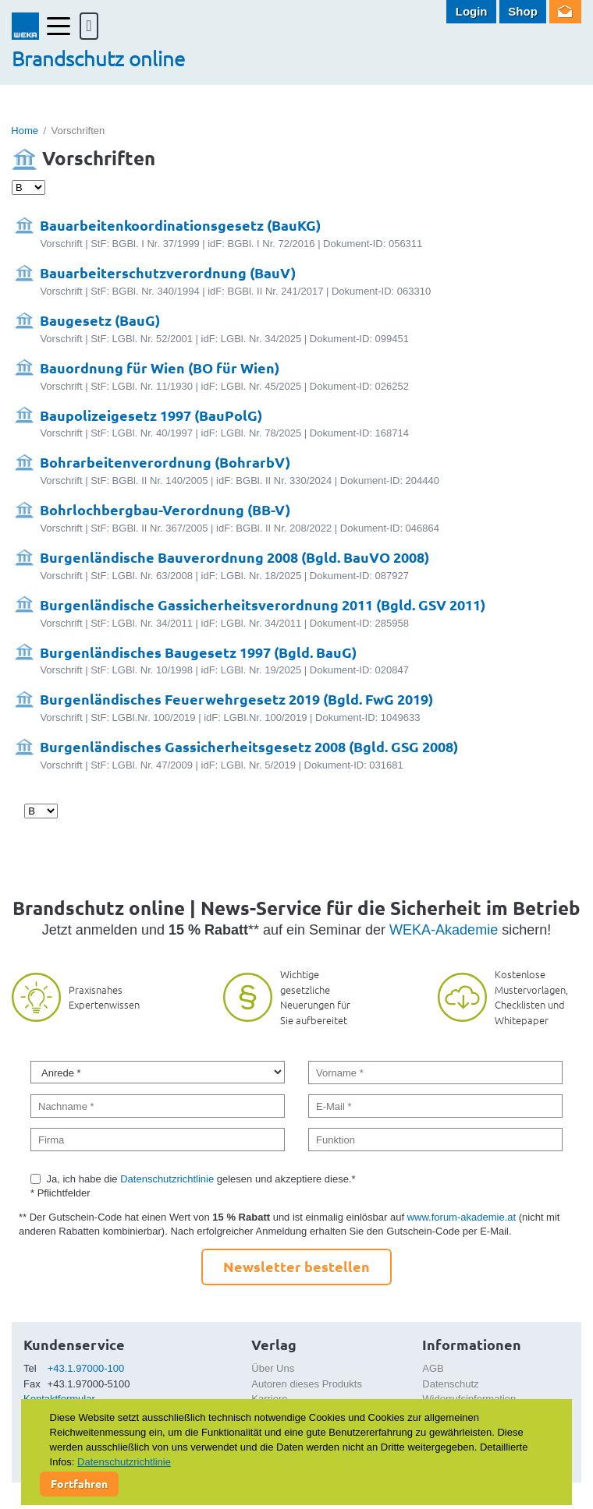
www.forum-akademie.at (461, 1217)
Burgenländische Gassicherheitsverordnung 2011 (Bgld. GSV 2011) (262, 604)
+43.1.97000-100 (86, 1368)
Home (24, 130)
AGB (432, 1368)
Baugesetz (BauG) (100, 320)
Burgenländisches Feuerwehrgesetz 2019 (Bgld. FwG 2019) (236, 699)
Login (472, 11)
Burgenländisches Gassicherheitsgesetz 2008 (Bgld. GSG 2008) (249, 746)
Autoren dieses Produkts (306, 1384)
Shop (523, 11)
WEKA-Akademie (443, 930)
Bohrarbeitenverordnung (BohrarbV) (165, 462)
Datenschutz (450, 1384)
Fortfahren (79, 1483)
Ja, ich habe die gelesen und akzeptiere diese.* (201, 1179)
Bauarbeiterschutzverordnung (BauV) (168, 272)
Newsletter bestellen (296, 1266)
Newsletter (565, 11)
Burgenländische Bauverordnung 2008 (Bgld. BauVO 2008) (234, 557)
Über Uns (272, 1368)
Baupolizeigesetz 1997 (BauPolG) (151, 415)
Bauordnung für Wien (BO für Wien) (159, 367)
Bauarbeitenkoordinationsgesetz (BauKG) (180, 225)
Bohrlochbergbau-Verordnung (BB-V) (165, 509)
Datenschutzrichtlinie (167, 1179)
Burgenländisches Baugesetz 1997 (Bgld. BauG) (198, 652)
